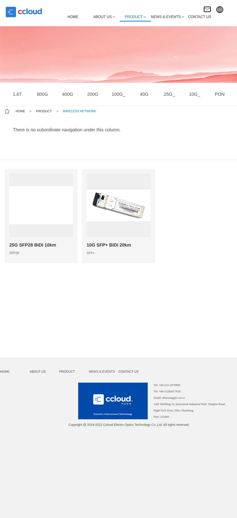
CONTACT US (128, 371)
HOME (20, 111)
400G (67, 94)
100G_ (118, 94)
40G (144, 94)
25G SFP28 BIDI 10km (32, 244)
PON (220, 94)
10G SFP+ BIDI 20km (109, 244)
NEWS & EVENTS (102, 371)
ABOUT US (38, 371)
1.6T (17, 94)
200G (92, 94)
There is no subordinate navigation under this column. (67, 129)
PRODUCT (44, 111)
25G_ (169, 94)
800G (42, 94)
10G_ (194, 94)
